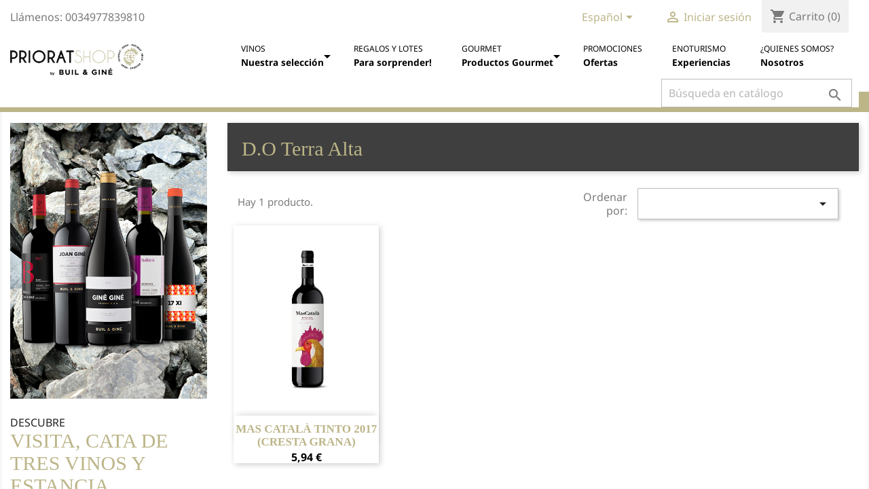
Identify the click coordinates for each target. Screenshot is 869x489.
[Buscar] (756, 93)
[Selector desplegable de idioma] (609, 18)
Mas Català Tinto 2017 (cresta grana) (306, 435)
